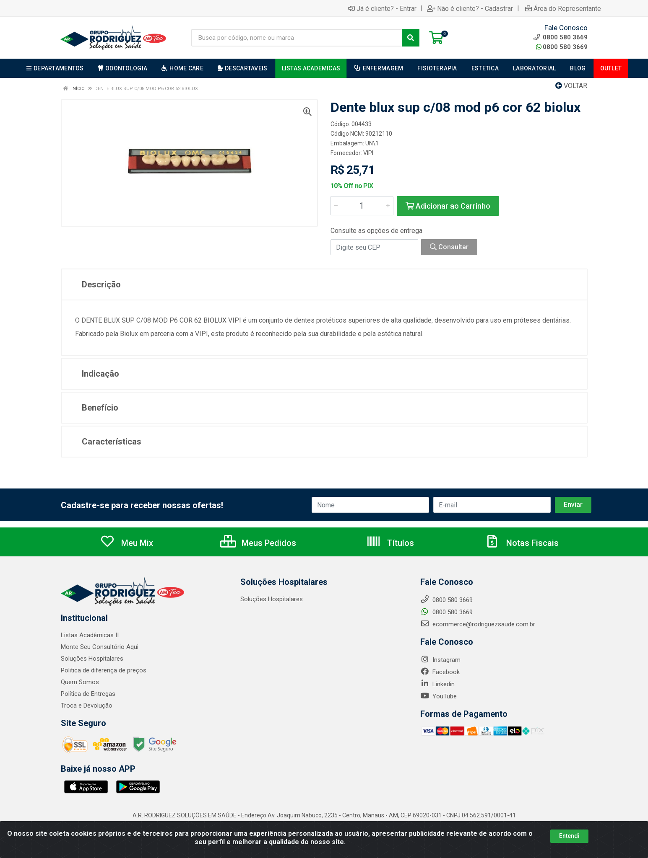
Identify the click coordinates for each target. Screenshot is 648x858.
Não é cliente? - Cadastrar (470, 8)
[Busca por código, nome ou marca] (296, 38)
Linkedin (437, 684)
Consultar (449, 247)
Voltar (571, 86)
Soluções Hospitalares (92, 658)
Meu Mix (126, 543)
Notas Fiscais (522, 543)
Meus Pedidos (258, 543)
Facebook (440, 672)
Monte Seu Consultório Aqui (99, 647)
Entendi (569, 835)
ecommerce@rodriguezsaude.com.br (477, 624)
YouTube (438, 696)
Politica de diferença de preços (103, 670)
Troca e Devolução (86, 705)
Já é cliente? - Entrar (382, 8)
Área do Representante (563, 8)
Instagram (440, 660)
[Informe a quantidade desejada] (362, 205)
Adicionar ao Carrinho (448, 206)
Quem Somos (80, 682)
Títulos (390, 543)
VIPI (368, 153)
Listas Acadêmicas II (90, 635)
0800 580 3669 (562, 47)
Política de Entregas (88, 694)
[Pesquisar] (410, 38)
